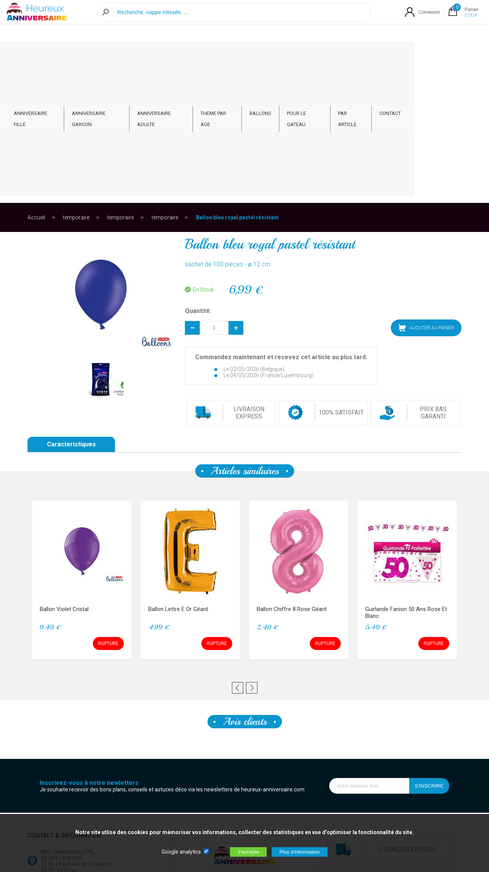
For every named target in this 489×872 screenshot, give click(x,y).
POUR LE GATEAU (349, 54)
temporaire (76, 82)
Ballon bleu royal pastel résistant (237, 82)
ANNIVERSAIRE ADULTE (198, 54)
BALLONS (303, 54)
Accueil (36, 82)
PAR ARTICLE (398, 54)
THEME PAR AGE (258, 54)
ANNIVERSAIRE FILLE (63, 54)
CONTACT (439, 54)
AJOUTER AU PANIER (426, 192)
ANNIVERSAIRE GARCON (129, 54)
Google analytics (181, 852)
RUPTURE (108, 508)
